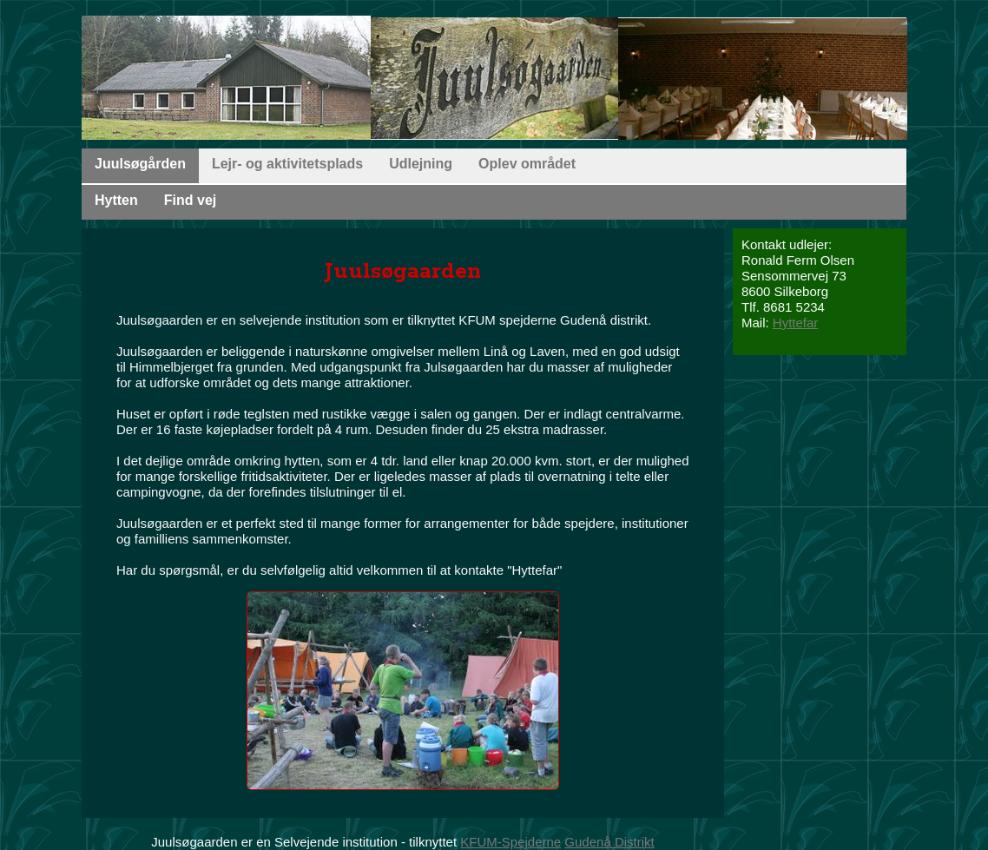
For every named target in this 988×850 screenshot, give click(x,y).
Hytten (116, 200)
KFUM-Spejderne (510, 841)
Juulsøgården (140, 163)
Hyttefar (796, 322)
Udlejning (420, 163)
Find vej (190, 200)
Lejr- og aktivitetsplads (287, 163)
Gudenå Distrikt (609, 841)
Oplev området (527, 163)
